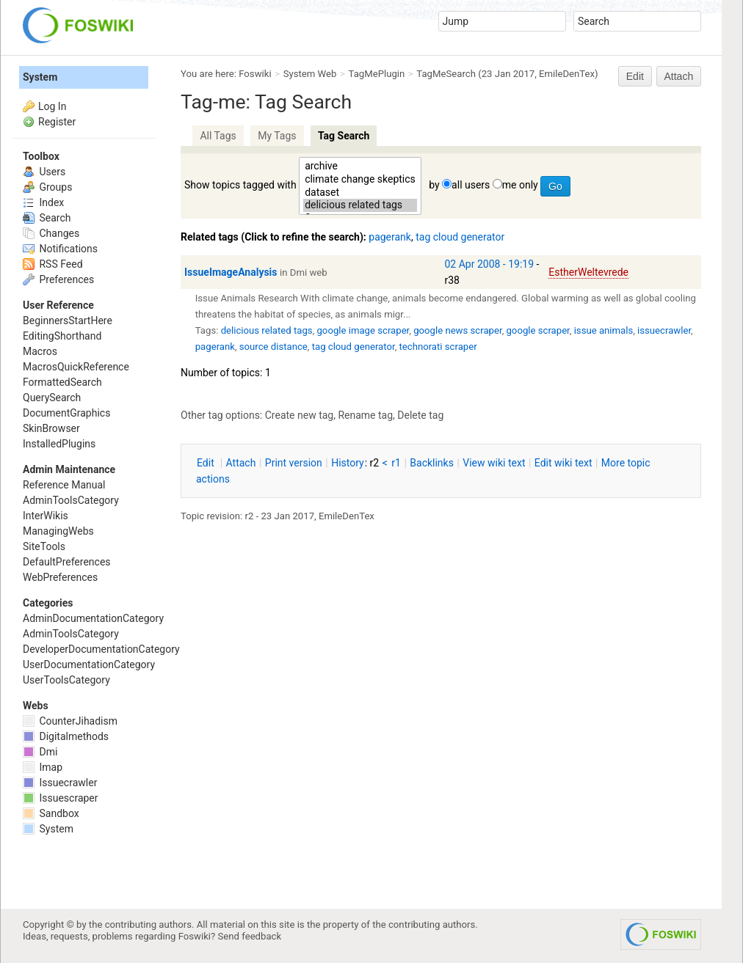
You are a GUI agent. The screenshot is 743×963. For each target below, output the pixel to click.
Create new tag (299, 415)
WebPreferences (60, 577)
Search (46, 218)
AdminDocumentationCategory (93, 618)
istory (347, 463)
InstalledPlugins (59, 444)
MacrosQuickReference (76, 367)
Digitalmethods (66, 736)
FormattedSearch (62, 382)
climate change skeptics (360, 179)
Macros (40, 351)
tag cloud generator (460, 237)
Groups (47, 187)
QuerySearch (52, 397)
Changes (51, 233)
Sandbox (51, 813)
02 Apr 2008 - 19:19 (489, 264)
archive (360, 166)
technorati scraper (437, 346)
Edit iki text (563, 463)
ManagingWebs (58, 531)
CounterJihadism (70, 721)
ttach (241, 463)
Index (43, 202)
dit (207, 463)
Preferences (58, 279)
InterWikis (45, 515)
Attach (679, 76)
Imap (42, 767)
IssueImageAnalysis (231, 272)
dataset (360, 192)
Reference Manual (64, 485)
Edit (635, 76)
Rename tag (365, 415)
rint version (293, 463)
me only (520, 185)
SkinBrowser (51, 428)
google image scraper (362, 330)
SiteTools (44, 546)
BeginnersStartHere (67, 320)
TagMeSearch (446, 73)
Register (57, 122)
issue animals (604, 330)
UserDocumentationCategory (89, 664)
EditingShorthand (62, 336)
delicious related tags (360, 205)
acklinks (432, 463)
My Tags (277, 136)
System (40, 77)
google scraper (537, 330)
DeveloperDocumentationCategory (101, 649)
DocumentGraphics (66, 413)
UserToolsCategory (66, 680)
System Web (310, 73)
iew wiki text (494, 463)
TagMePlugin (377, 73)
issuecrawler (664, 330)
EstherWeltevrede (588, 272)
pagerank (390, 237)
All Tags (218, 136)
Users (44, 171)
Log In (52, 106)
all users (471, 185)
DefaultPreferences (67, 562)
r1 (396, 463)
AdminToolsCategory (71, 500)
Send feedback (250, 936)
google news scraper (457, 330)
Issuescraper (60, 798)
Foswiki (255, 73)
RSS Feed (53, 264)
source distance (273, 346)
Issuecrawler (60, 782)
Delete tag (420, 415)
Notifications (60, 249)
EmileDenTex (567, 73)
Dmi (40, 752)
